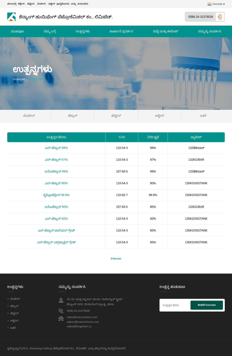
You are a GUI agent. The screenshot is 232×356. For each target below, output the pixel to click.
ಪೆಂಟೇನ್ (29, 115)
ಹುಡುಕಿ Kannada (207, 305)
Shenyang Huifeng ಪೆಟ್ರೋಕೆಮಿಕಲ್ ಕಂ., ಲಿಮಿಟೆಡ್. (58, 348)
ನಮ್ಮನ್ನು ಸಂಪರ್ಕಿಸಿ (209, 31)
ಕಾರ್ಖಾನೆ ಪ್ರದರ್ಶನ (121, 31)
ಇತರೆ (203, 115)
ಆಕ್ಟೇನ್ (159, 115)
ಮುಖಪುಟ (17, 31)
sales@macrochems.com (82, 317)
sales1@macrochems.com (83, 322)
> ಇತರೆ (11, 327)
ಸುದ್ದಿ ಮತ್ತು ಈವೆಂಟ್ (165, 31)
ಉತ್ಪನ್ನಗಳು (83, 31)
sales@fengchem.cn (79, 327)
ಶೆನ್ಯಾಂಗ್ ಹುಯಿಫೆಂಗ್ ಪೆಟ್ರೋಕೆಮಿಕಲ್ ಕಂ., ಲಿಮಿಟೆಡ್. (60, 17)
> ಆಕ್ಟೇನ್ (12, 320)
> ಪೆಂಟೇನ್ (13, 298)
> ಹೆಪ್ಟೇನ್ (13, 313)
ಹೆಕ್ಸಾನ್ (72, 115)
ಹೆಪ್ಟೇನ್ (116, 115)
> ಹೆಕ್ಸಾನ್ (12, 306)
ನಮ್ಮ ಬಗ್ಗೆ (50, 31)
